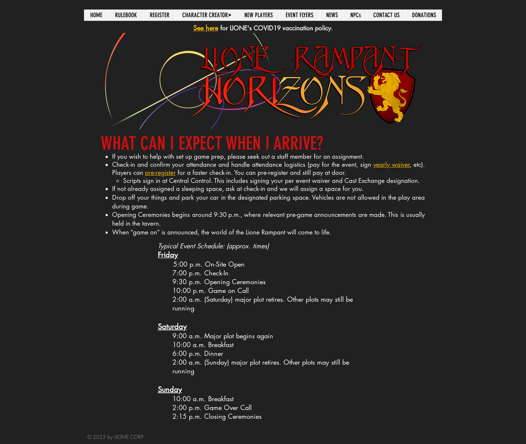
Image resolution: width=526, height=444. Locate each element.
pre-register (160, 173)
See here (205, 27)
